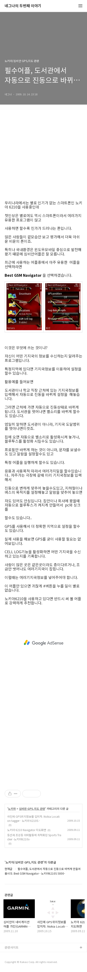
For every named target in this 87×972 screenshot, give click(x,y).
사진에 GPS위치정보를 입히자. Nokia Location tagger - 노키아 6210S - (33, 818)
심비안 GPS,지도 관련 (32, 809)
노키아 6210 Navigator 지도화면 (26, 830)
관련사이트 (12, 947)
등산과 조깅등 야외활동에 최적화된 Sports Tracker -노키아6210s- (34, 837)
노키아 (12, 809)
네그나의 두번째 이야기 (23, 5)
